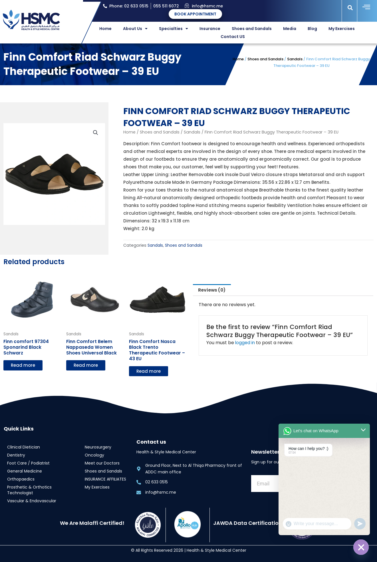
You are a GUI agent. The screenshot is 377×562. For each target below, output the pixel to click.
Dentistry (16, 455)
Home (105, 28)
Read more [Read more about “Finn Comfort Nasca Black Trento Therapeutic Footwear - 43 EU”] (148, 371)
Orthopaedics (21, 479)
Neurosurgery (98, 447)
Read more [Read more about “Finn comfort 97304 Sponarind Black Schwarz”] (23, 365)
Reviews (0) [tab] (212, 289)
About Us (135, 29)
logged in (245, 343)
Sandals (295, 59)
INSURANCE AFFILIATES (105, 479)
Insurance (209, 28)
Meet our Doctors (102, 463)
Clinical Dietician (23, 447)
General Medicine (24, 471)
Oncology (94, 455)
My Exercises (341, 28)
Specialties (173, 29)
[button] (350, 7)
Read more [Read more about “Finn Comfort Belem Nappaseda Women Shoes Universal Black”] (86, 365)
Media (289, 28)
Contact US (233, 36)
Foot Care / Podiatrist (28, 463)
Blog (312, 28)
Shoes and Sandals (252, 28)
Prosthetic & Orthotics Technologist (29, 490)
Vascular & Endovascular (31, 501)
